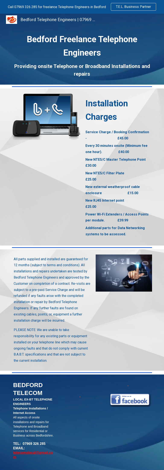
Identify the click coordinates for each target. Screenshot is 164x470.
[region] (82, 7)
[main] (82, 55)
